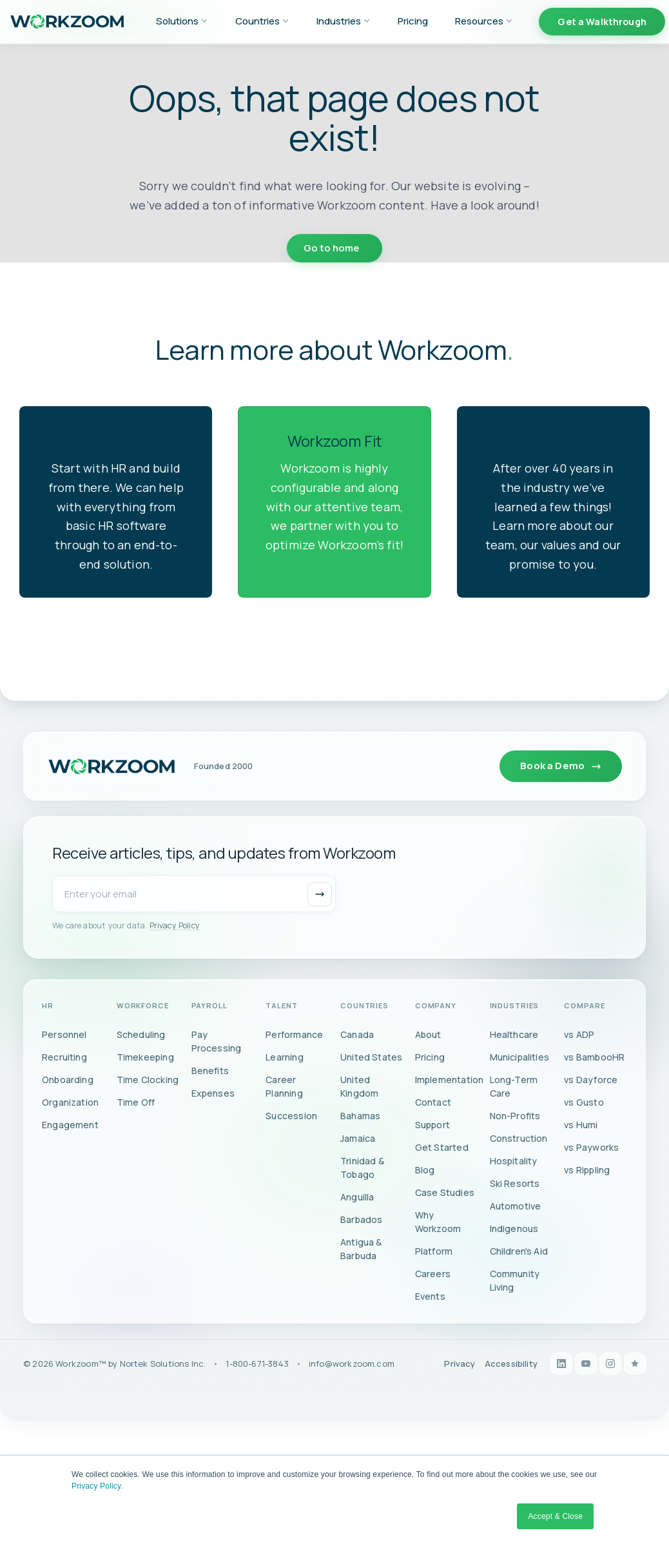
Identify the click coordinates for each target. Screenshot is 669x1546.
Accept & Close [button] (555, 1516)
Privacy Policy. (97, 1486)
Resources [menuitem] (484, 21)
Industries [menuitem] (343, 21)
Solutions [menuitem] (182, 21)
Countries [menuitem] (262, 21)
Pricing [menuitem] (413, 21)
